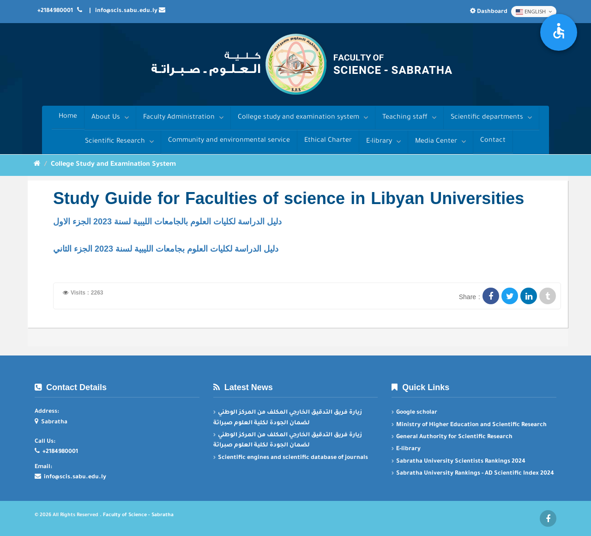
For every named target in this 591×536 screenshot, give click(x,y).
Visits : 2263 (87, 293)
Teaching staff (409, 117)
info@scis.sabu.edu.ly (126, 11)
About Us (110, 117)
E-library (383, 141)
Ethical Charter (328, 141)
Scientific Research (119, 141)
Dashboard (489, 12)
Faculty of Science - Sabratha (138, 515)
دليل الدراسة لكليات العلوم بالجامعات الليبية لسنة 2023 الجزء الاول (167, 221)
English (534, 11)
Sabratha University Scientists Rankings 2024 (460, 461)
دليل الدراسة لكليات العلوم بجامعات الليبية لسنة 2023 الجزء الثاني (165, 248)
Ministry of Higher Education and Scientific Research (471, 425)
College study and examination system (303, 117)
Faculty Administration (183, 117)
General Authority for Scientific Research (454, 437)
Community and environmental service (229, 141)
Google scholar (416, 413)
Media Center (440, 141)
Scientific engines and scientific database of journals (293, 458)
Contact (493, 141)
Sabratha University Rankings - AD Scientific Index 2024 (475, 473)
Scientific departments (491, 117)
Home (68, 116)
